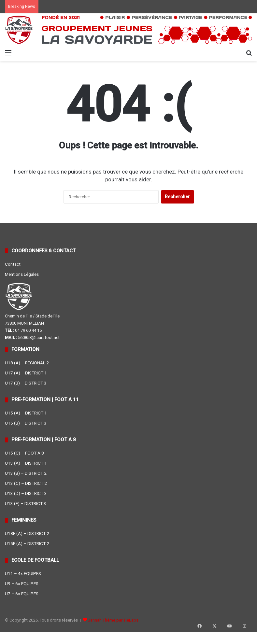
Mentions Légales (22, 274)
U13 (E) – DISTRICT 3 (25, 503)
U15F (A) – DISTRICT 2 (27, 543)
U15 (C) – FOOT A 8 (24, 453)
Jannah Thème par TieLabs (113, 620)
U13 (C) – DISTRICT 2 (26, 483)
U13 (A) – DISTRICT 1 (26, 463)
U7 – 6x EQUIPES (21, 593)
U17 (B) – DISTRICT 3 (26, 383)
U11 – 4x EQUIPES (23, 573)
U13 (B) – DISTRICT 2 (26, 473)
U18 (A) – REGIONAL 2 (27, 362)
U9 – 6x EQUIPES (21, 583)
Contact (13, 264)
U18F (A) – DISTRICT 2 (27, 533)
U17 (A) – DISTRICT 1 (26, 372)
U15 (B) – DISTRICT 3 (26, 423)
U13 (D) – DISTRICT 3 (26, 493)
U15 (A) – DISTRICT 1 (26, 412)
